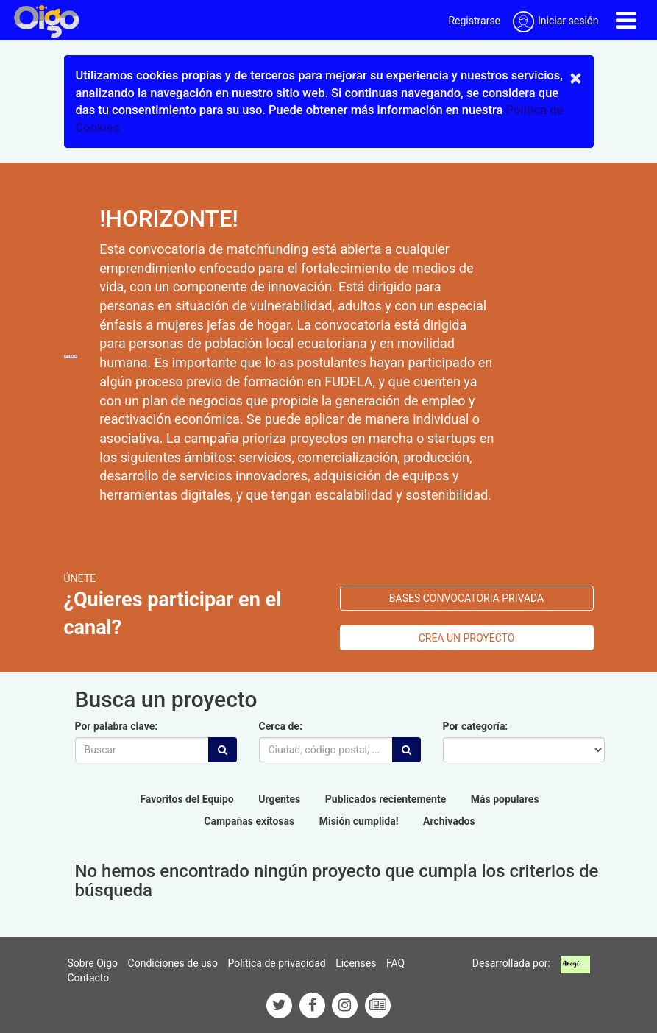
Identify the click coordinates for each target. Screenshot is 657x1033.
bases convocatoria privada (466, 598)
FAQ (395, 963)
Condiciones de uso (173, 963)
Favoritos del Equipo (186, 799)
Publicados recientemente (386, 799)
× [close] (576, 78)
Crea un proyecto (467, 638)
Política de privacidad (276, 963)
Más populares (505, 799)
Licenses (355, 963)
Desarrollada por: (511, 963)
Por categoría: (475, 726)
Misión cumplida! (359, 821)
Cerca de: (280, 726)
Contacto (89, 978)
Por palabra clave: (116, 726)
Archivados (449, 821)
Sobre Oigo (93, 963)
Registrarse (474, 20)
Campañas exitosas (249, 821)
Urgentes (279, 799)
